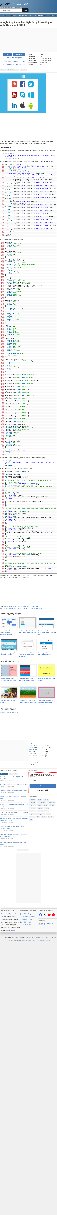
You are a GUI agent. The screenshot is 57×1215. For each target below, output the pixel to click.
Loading (44, 753)
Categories (13, 15)
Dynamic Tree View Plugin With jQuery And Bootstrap (14, 812)
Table (43, 762)
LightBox (31, 753)
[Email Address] (43, 781)
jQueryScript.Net (26, 940)
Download (19, 54)
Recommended (13, 773)
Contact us (41, 924)
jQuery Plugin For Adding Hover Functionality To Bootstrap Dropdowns (28, 654)
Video (31, 819)
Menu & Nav (32, 756)
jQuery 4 (39, 799)
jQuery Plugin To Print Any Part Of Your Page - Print (13, 784)
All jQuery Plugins (33, 745)
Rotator (43, 758)
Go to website (43, 62)
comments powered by (9, 712)
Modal (45, 805)
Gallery (30, 751)
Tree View (50, 816)
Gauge (48, 814)
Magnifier (40, 805)
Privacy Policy (35, 940)
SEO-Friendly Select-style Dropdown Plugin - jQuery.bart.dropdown (7, 632)
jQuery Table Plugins (26, 922)
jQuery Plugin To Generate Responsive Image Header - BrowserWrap (45, 702)
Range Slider (41, 814)
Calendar (52, 805)
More (12, 930)
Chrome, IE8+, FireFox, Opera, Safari (9, 70)
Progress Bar (33, 814)
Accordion (44, 745)
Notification (45, 811)
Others (30, 758)
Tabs (38, 816)
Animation (31, 747)
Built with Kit (42, 790)
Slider (30, 760)
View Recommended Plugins (14, 61)
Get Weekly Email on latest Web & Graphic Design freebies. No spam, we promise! (42, 775)
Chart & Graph (45, 747)
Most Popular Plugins (40, 15)
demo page (9, 577)
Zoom (43, 766)
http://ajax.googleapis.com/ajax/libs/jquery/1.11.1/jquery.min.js (30, 463)
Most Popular (4, 773)
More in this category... (14, 58)
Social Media (32, 762)
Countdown (32, 802)
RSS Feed (48, 940)
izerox (29, 575)
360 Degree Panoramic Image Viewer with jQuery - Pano (21, 606)
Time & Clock (45, 764)
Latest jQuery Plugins (25, 15)
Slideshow (44, 760)
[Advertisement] (28, 40)
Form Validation (51, 802)
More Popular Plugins (23, 850)
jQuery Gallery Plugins (26, 924)
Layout (43, 751)
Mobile (43, 756)
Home (4, 15)
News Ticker (32, 808)
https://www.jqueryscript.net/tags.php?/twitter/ (24, 179)
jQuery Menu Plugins (26, 919)
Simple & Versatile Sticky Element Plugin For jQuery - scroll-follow (8, 680)
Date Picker (32, 805)
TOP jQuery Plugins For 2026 (14, 64)
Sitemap (42, 940)
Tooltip (30, 766)
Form (43, 749)
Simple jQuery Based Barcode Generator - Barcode (13, 790)
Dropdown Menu (41, 802)
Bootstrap (40, 808)
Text (30, 764)
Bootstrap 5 (32, 799)
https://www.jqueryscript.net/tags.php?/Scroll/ (34, 486)
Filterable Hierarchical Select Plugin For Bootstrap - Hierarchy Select (47, 632)
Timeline (44, 816)
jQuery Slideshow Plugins (27, 916)
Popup (39, 811)
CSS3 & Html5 (32, 749)
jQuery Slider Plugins (26, 914)
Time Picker (32, 811)
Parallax (47, 808)
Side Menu (32, 816)
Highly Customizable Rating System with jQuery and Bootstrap (23, 608)
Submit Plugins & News (45, 923)
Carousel (46, 799)
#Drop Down (24, 70)
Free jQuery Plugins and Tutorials (14, 3)
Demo (7, 54)
